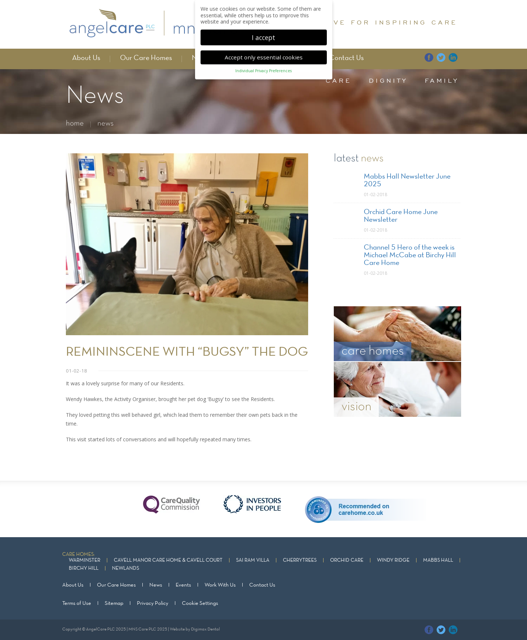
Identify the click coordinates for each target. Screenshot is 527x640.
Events (183, 585)
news (105, 123)
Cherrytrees (300, 560)
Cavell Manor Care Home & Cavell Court (168, 560)
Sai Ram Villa (252, 560)
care (339, 80)
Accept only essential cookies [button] (264, 54)
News (155, 585)
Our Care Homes (146, 58)
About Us (86, 58)
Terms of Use (76, 603)
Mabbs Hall (438, 560)
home (75, 123)
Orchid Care (346, 560)
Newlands (125, 568)
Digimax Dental (205, 629)
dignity (388, 80)
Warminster (84, 560)
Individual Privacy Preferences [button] (263, 68)
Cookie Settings (200, 603)
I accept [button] (263, 34)
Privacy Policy (152, 603)
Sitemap (114, 603)
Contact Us (346, 58)
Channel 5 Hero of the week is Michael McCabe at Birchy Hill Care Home (410, 255)
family (442, 80)
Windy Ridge (393, 560)
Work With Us (220, 585)
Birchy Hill (83, 568)
